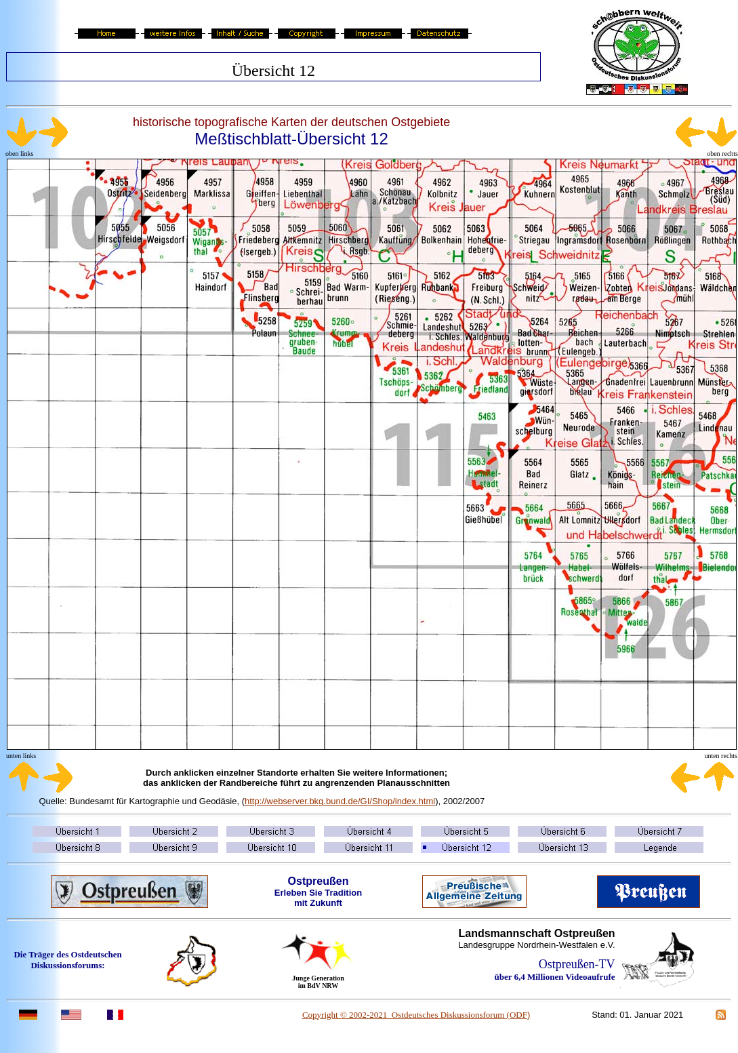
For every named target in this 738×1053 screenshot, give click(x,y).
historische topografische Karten (220, 122)
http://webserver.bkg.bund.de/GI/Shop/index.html (340, 801)
